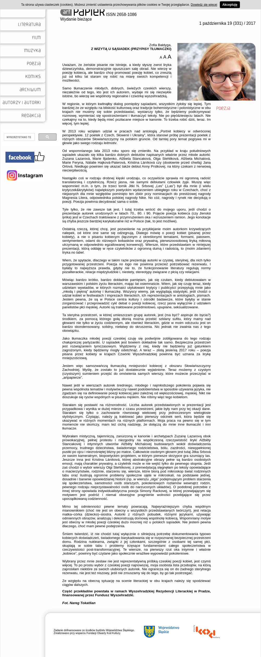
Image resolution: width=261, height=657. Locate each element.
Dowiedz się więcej (204, 5)
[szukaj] (19, 137)
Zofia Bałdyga (160, 45)
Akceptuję (229, 5)
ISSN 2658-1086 (98, 14)
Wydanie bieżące (76, 19)
